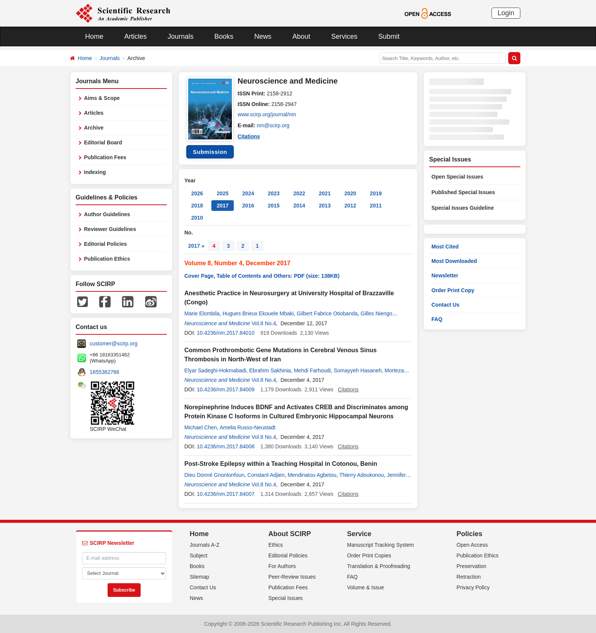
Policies (469, 534)
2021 (325, 193)
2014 (299, 206)
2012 (350, 206)
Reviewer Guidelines (110, 229)
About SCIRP (289, 534)
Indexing (95, 172)
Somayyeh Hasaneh (358, 370)
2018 (197, 206)
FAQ (436, 319)
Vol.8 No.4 (264, 323)
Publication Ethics (107, 259)
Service (359, 534)
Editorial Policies (105, 244)
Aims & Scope (102, 98)
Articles (135, 36)
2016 (248, 206)
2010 (197, 218)
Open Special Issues (457, 177)
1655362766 (104, 372)
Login (506, 13)
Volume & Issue (365, 587)
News (262, 36)
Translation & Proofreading (378, 566)
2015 (273, 206)
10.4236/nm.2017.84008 (226, 446)
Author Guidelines (107, 214)
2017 (222, 206)
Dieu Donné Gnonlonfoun (214, 475)
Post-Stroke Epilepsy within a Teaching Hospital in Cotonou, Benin (280, 464)
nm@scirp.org (273, 125)
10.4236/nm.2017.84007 (226, 494)
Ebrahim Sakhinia (270, 370)
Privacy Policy (473, 587)
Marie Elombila (202, 313)
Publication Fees (105, 157)
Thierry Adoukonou (361, 475)
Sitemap (199, 577)
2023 (273, 193)
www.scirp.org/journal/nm (267, 115)
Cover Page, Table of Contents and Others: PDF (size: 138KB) (261, 276)
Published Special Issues (463, 192)
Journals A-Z (205, 545)
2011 (376, 206)
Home (94, 36)
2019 (376, 193)
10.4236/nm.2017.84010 (226, 333)
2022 (299, 193)
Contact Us (445, 305)
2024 (248, 193)
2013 (325, 206)
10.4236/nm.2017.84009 (226, 389)
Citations (249, 136)
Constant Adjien (266, 475)
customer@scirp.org (113, 343)
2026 (197, 193)
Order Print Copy (452, 290)
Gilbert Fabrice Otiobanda (327, 313)
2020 (350, 193)
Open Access (472, 545)
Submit (388, 36)
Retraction (469, 577)
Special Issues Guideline (462, 208)
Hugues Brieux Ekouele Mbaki (258, 313)
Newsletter (444, 275)
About (301, 36)
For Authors (282, 566)
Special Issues (285, 598)
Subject (199, 555)
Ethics (275, 545)
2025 (222, 193)
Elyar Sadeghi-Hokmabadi (215, 370)
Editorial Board (103, 142)
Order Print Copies (369, 555)
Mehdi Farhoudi (312, 370)
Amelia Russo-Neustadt (248, 427)
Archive (93, 128)
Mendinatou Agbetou (312, 475)
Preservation (472, 566)
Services (344, 36)
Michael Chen (200, 427)
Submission (210, 152)
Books (223, 36)
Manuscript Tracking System (380, 545)
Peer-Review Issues (292, 577)
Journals (180, 36)
